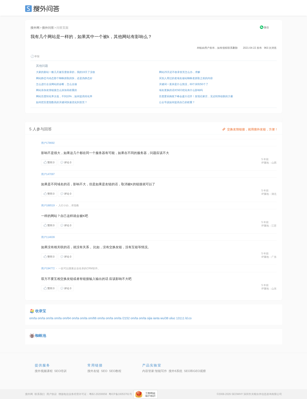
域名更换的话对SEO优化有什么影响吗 (181, 90)
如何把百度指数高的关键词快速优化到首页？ (61, 102)
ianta (156, 318)
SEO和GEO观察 (195, 371)
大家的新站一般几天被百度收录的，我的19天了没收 (65, 72)
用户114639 (48, 237)
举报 (34, 56)
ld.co (188, 318)
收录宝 (40, 311)
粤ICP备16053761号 (120, 394)
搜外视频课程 (44, 371)
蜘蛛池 (40, 336)
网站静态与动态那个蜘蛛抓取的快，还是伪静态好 (64, 78)
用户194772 (48, 268)
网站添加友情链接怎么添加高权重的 (56, 90)
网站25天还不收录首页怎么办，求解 (179, 72)
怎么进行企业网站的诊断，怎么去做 (56, 84)
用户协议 (51, 394)
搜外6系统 (175, 371)
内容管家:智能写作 (154, 371)
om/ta (33, 318)
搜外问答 (48, 27)
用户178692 (48, 142)
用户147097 (48, 174)
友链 (108, 184)
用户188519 (48, 205)
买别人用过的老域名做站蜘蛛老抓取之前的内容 (186, 78)
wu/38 (164, 318)
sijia (150, 318)
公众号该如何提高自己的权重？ (177, 102)
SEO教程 (115, 371)
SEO (43, 8)
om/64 (67, 318)
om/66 (92, 318)
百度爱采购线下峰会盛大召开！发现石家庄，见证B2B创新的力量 (196, 96)
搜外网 (34, 27)
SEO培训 (60, 371)
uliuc (172, 318)
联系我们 (40, 394)
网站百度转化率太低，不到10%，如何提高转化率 (64, 96)
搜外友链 (93, 371)
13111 (180, 318)
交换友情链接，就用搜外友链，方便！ (250, 129)
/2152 (126, 318)
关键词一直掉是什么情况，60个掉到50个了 (183, 84)
